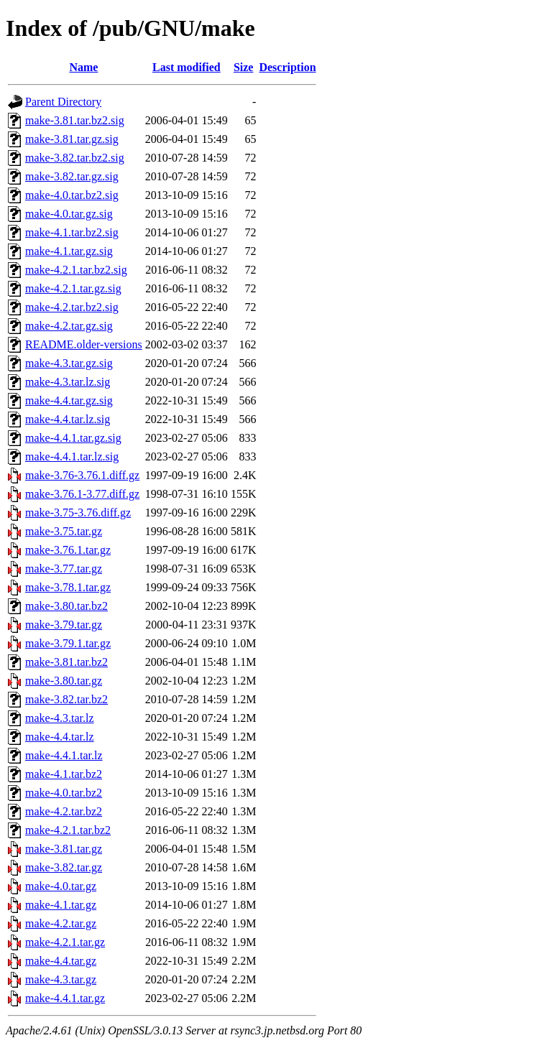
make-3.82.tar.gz (63, 867)
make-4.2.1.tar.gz (65, 942)
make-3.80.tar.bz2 (66, 606)
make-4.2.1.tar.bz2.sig (76, 270)
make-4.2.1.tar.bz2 (68, 830)
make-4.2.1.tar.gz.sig (73, 288)
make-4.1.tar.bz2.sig (72, 232)
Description (287, 67)
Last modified (186, 67)
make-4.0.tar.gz (60, 886)
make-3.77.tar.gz (63, 568)
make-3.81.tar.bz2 (66, 662)
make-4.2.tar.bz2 (63, 811)
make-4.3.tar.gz (60, 979)
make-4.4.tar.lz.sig (67, 419)
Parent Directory (63, 102)
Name (83, 67)
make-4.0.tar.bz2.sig (72, 195)
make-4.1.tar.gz (60, 905)
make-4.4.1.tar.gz (65, 998)
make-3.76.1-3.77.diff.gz (82, 494)
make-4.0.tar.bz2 (63, 793)
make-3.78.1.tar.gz (68, 587)
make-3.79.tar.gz (63, 624)
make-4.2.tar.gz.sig (69, 326)
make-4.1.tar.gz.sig (69, 251)
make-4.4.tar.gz (60, 961)
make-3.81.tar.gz (63, 849)
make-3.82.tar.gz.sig (72, 176)
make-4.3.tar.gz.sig (69, 363)
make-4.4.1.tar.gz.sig (73, 438)
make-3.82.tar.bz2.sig (74, 158)
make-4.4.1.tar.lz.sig (72, 456)
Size (244, 67)
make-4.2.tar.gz (60, 923)
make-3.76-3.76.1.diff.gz (82, 475)
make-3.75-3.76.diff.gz (78, 512)
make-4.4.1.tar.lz (64, 755)
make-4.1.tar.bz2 (63, 774)
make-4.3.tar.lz (59, 718)
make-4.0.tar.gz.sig (69, 214)
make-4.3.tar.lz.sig (67, 382)
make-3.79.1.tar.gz (68, 643)
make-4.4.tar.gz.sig (69, 400)
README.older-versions (83, 344)
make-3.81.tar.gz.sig (72, 139)
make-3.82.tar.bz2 (66, 699)
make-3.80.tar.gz (63, 681)
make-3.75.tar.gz (63, 531)
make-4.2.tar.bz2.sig (72, 307)
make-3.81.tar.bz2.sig (74, 120)
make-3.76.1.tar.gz (68, 550)
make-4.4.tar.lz (59, 737)
